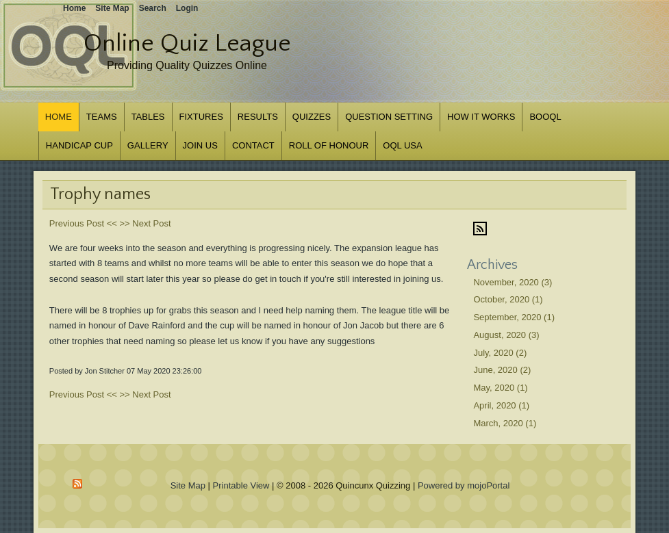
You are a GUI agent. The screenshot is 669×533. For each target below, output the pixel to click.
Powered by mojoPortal (463, 485)
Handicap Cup (79, 145)
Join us (200, 145)
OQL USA (402, 145)
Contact (253, 145)
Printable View (241, 485)
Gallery (147, 145)
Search (152, 8)
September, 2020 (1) (514, 317)
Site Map (188, 485)
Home (58, 117)
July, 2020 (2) (500, 353)
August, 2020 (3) (506, 335)
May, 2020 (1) (500, 387)
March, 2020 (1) (504, 423)
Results (258, 117)
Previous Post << (83, 223)
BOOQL (545, 117)
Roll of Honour (329, 145)
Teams (101, 117)
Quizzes (311, 117)
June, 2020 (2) (502, 370)
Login (187, 8)
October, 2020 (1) (507, 299)
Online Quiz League (187, 43)
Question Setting (389, 117)
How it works (481, 117)
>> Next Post (145, 223)
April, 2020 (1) (501, 405)
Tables (148, 117)
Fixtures (201, 117)
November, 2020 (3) (512, 282)
